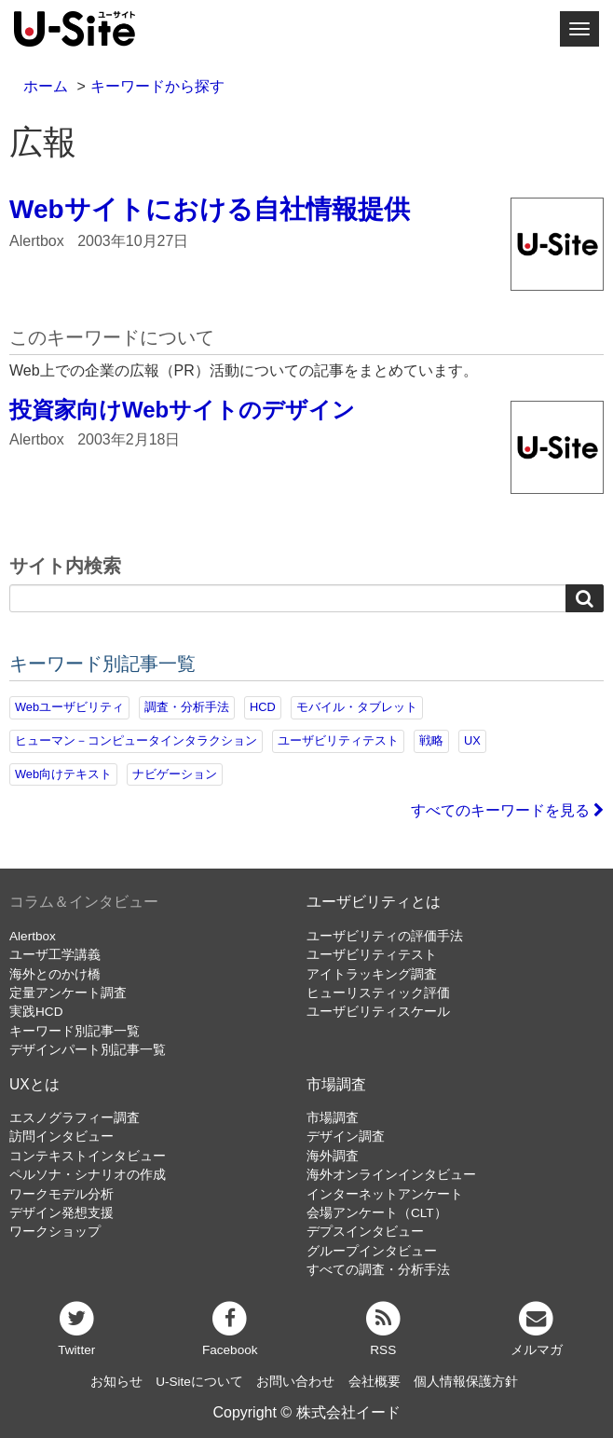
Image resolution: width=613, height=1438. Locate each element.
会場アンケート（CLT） (376, 1213)
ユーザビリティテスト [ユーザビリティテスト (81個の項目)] (338, 740)
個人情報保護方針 (466, 1382)
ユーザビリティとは (373, 902)
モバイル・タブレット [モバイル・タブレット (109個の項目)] (356, 707)
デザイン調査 (345, 1137)
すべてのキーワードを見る (507, 810)
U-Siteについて (199, 1382)
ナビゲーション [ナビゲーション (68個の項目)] (174, 774)
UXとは (34, 1084)
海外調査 (332, 1156)
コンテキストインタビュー (87, 1156)
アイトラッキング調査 (371, 974)
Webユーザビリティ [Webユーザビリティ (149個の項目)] (69, 707)
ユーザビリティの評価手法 (384, 936)
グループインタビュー (371, 1251)
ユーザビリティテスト (371, 955)
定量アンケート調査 (68, 993)
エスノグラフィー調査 (74, 1118)
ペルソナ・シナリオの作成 (87, 1175)
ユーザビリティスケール (378, 1012)
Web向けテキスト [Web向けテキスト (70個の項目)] (63, 774)
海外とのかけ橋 (55, 974)
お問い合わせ (295, 1382)
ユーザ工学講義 (55, 955)
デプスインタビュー (365, 1232)
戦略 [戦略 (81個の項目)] (431, 740)
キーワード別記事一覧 (74, 1031)
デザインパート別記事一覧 (87, 1050)
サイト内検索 (65, 566)
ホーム (45, 86)
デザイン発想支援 (61, 1213)
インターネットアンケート (384, 1194)
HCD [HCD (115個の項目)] (263, 707)
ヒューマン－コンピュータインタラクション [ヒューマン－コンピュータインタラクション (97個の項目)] (136, 740)
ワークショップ (55, 1232)
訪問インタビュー (61, 1137)
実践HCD (35, 1012)
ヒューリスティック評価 (378, 993)
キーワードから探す (157, 86)
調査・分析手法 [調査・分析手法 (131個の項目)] (186, 707)
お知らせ (116, 1382)
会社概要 (374, 1382)
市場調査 (336, 1084)
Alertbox (32, 936)
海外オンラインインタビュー (391, 1175)
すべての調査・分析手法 (378, 1270)
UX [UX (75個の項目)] (472, 740)
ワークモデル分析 (61, 1194)
